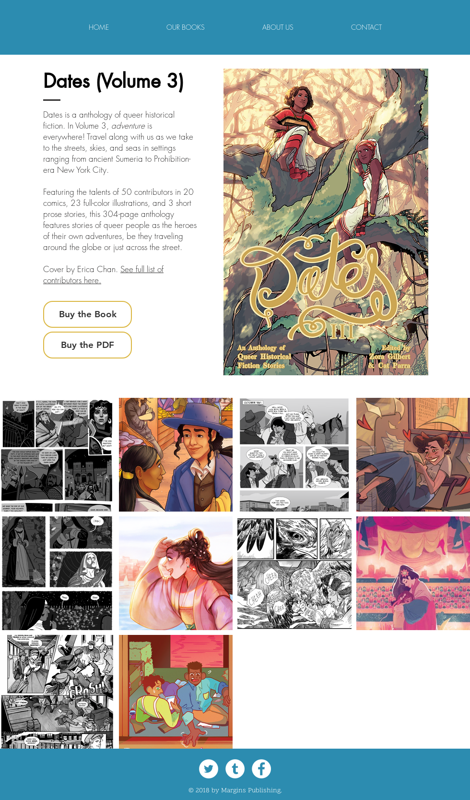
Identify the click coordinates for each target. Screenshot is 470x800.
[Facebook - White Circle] (261, 768)
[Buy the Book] (87, 314)
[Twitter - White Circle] (208, 768)
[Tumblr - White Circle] (235, 768)
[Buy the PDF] (87, 345)
